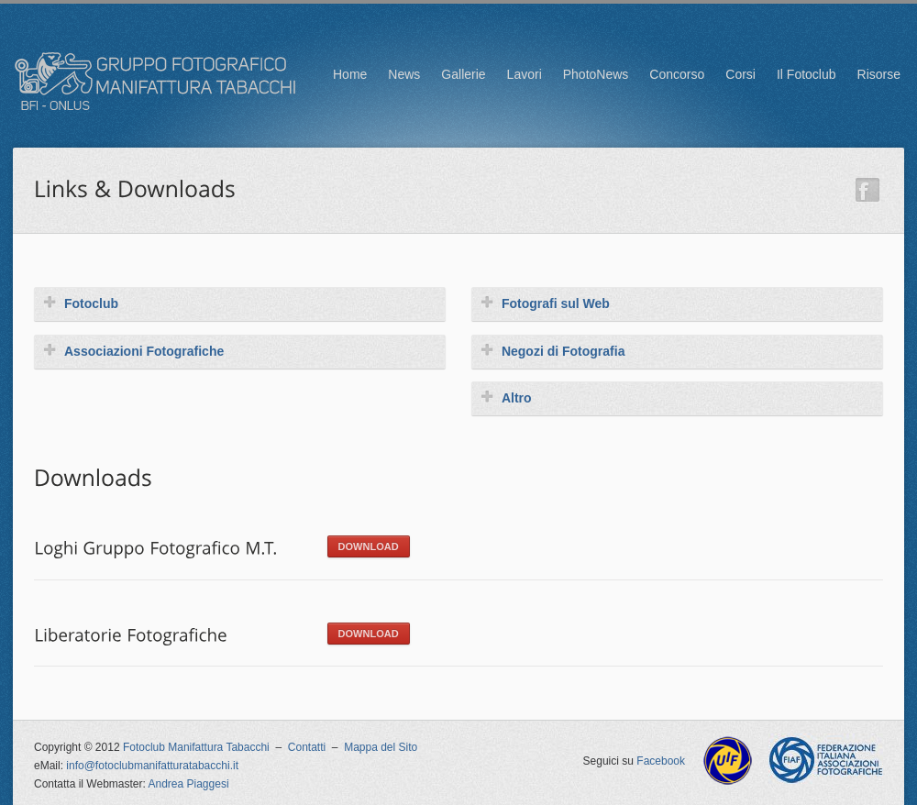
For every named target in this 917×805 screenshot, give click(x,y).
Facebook (660, 761)
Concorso (676, 74)
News (404, 74)
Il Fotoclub (806, 74)
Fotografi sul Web (545, 303)
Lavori (524, 74)
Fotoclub (80, 303)
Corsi (740, 74)
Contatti (307, 747)
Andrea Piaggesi (189, 783)
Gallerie (463, 74)
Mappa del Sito (380, 747)
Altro (506, 397)
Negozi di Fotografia (552, 350)
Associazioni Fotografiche (133, 350)
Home (350, 74)
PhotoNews (596, 74)
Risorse (878, 74)
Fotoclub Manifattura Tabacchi (196, 747)
